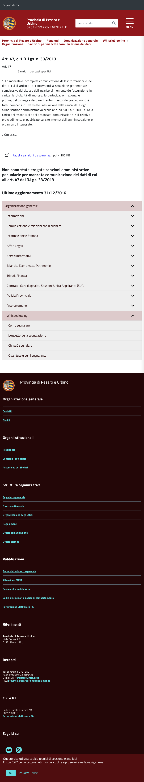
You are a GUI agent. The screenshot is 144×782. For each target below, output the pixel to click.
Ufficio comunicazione (15, 533)
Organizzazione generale (81, 40)
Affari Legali (74, 246)
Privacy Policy (28, 772)
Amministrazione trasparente (19, 571)
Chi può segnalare (20, 345)
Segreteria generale (14, 497)
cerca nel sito (85, 23)
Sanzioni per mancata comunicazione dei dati (59, 44)
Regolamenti (10, 524)
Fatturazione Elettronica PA (18, 607)
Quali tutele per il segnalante (27, 355)
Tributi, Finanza (74, 276)
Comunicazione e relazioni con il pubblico (74, 226)
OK (10, 773)
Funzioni (53, 40)
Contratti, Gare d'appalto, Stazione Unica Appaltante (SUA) (74, 286)
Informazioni (74, 216)
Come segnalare (19, 325)
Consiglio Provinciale (14, 459)
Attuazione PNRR (12, 580)
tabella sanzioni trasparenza (32, 155)
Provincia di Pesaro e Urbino (43, 21)
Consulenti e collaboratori (17, 589)
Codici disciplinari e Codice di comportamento (28, 598)
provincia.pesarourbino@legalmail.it (29, 681)
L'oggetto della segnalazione (27, 335)
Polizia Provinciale (74, 296)
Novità (6, 420)
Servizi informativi (74, 256)
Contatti (7, 411)
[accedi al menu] (130, 22)
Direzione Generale (13, 506)
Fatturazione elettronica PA (18, 716)
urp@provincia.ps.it (27, 678)
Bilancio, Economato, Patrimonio (74, 266)
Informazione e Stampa (74, 236)
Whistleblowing (114, 40)
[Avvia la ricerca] (113, 23)
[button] (132, 206)
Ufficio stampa (11, 542)
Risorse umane (74, 306)
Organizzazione (12, 44)
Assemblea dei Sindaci (15, 467)
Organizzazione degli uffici (18, 515)
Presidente (9, 450)
